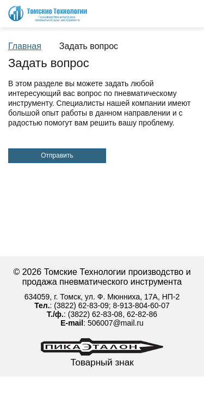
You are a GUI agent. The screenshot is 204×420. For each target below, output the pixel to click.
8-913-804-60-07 (141, 305)
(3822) (66, 305)
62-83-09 (93, 305)
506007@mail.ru (116, 323)
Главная (24, 46)
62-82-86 (142, 314)
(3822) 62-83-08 (95, 314)
